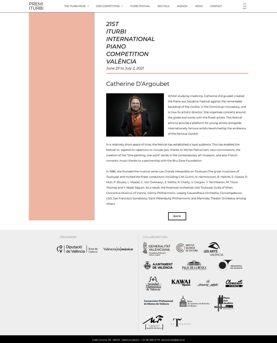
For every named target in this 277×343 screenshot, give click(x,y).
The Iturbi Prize (76, 6)
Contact (216, 6)
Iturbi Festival (140, 6)
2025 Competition (109, 6)
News (199, 6)
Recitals (163, 6)
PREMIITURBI (36, 6)
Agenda (182, 6)
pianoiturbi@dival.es (173, 338)
